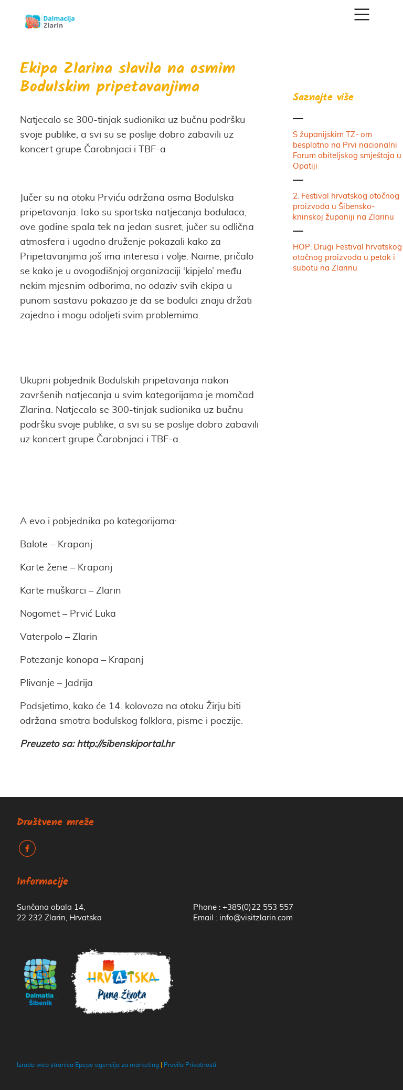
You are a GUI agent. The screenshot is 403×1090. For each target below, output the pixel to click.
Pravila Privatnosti (190, 1065)
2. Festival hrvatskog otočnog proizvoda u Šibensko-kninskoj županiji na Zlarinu (346, 206)
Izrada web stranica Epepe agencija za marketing (88, 1065)
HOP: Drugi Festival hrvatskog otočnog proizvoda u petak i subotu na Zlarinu (347, 257)
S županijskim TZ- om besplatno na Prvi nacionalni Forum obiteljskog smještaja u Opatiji (347, 150)
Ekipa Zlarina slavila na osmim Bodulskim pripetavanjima (128, 79)
